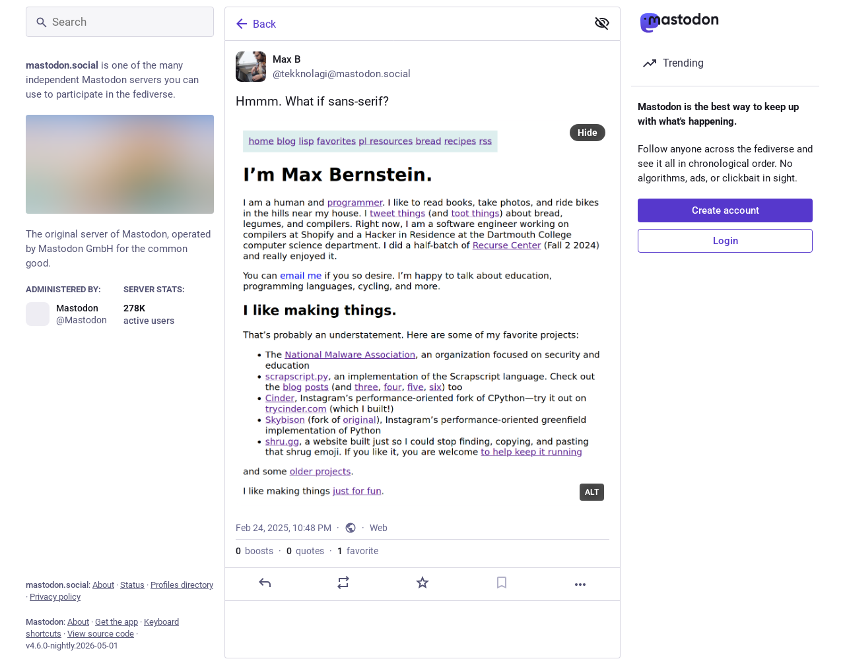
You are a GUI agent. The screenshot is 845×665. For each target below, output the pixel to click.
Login (725, 241)
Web (379, 527)
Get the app (116, 622)
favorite (357, 551)
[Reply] (265, 582)
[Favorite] (422, 582)
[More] (580, 584)
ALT (592, 492)
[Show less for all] (602, 23)
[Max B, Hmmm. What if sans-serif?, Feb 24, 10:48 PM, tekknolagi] (422, 321)
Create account (725, 210)
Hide (587, 132)
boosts (254, 551)
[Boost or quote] (343, 582)
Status (132, 585)
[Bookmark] (502, 582)
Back (255, 24)
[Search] (120, 22)
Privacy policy (55, 597)
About (103, 585)
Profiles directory (182, 585)
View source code (100, 634)
